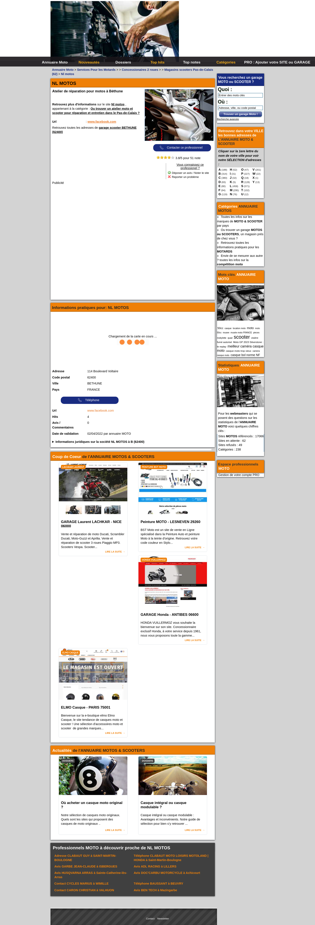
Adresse (58, 371)
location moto (239, 328)
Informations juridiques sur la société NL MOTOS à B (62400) (99, 441)
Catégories (225, 62)
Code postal (61, 377)
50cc (220, 328)
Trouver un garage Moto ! (240, 114)
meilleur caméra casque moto (240, 348)
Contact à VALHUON (84, 890)
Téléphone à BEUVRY (158, 883)
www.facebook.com (102, 121)
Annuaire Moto (55, 62)
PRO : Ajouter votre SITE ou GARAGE (260, 62)
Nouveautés (89, 62)
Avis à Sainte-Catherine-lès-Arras (90, 875)
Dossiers (123, 62)
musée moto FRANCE (241, 332)
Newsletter (163, 918)
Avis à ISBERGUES (85, 866)
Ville (55, 383)
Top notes (191, 62)
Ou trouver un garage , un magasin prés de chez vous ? (240, 234)
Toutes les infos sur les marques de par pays (239, 221)
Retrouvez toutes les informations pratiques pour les (238, 247)
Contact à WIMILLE (81, 883)
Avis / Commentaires (63, 425)
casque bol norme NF (245, 355)
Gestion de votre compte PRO (238, 475)
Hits (55, 416)
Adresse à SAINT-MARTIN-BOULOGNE (85, 858)
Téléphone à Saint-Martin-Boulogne (171, 858)
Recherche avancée (228, 119)
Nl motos (118, 104)
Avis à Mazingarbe (155, 890)
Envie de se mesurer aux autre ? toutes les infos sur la (240, 260)
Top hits (157, 62)
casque (228, 328)
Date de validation (65, 433)
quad (230, 338)
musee (226, 332)
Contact (150, 918)
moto (250, 328)
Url (54, 121)
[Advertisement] (221, 32)
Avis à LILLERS (155, 866)
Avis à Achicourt (167, 873)
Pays (55, 389)
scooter (242, 337)
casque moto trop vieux (238, 351)
